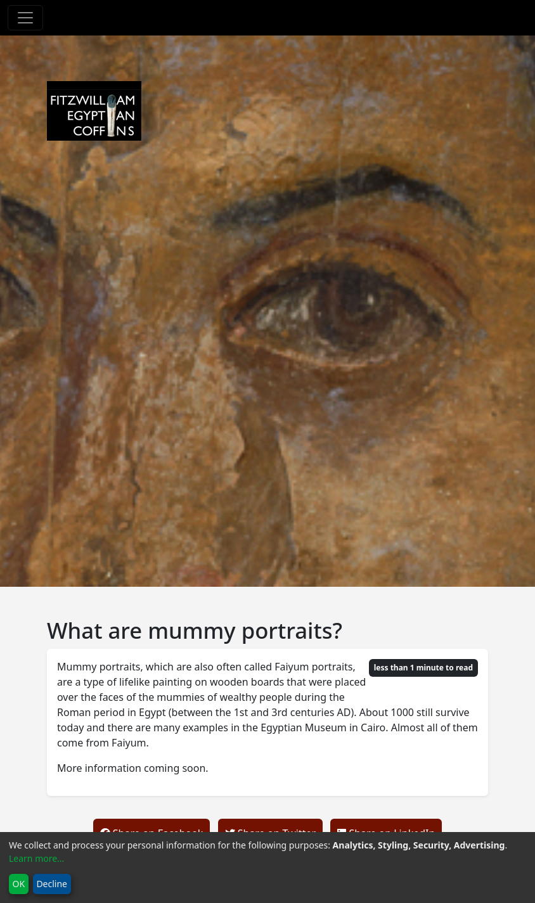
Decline (51, 884)
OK (19, 884)
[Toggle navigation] (25, 17)
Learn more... (36, 858)
